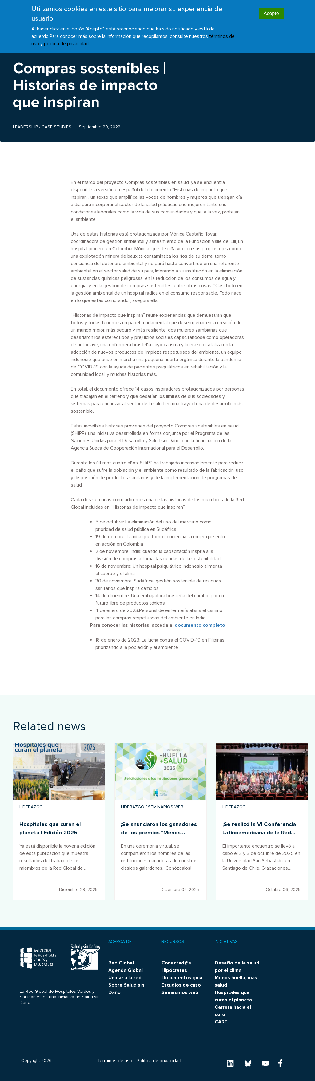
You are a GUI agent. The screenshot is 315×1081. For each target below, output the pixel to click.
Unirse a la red (125, 978)
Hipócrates (174, 970)
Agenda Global (125, 970)
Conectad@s (176, 963)
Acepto (271, 13)
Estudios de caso (181, 985)
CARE (221, 1022)
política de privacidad (66, 44)
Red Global (121, 963)
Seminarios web (179, 992)
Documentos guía (181, 978)
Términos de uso (114, 1061)
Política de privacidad (159, 1061)
